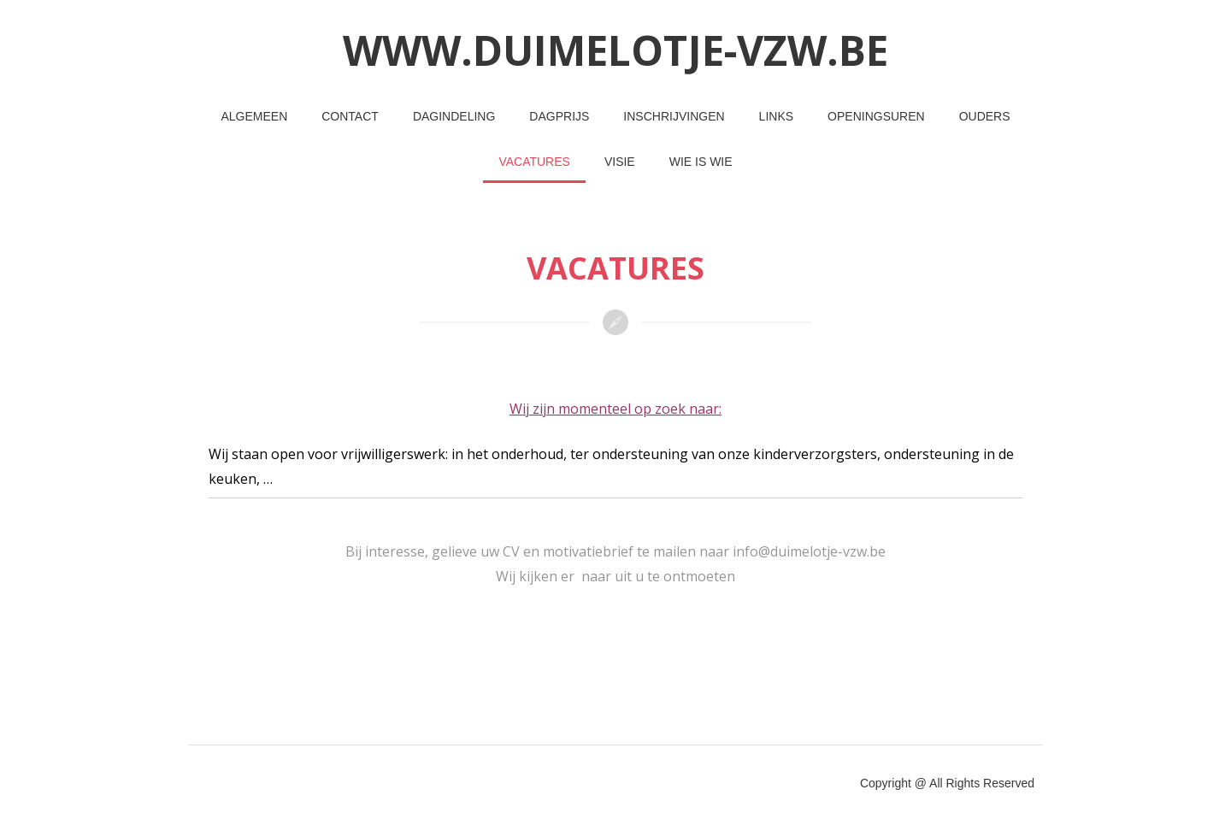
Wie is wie (701, 161)
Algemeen (254, 116)
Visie (619, 161)
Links (776, 116)
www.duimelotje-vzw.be (615, 50)
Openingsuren (876, 116)
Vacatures (534, 161)
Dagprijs (559, 116)
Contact (350, 116)
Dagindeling (454, 116)
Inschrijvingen (673, 116)
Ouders (984, 116)
